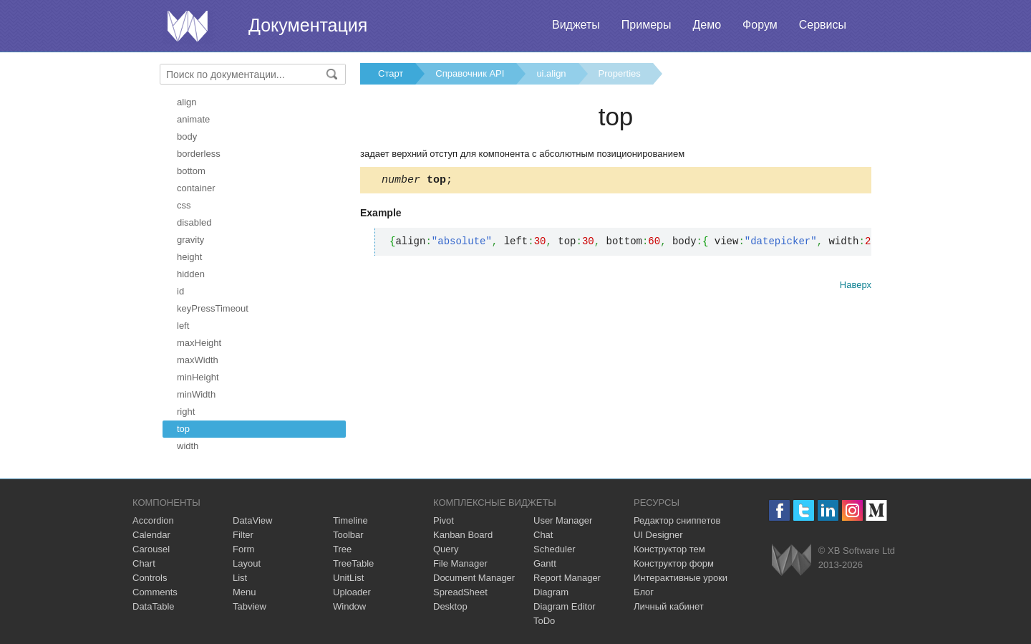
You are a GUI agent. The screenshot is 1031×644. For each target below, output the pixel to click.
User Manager (562, 520)
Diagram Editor (564, 606)
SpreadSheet (460, 592)
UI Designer (658, 534)
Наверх (855, 287)
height (189, 256)
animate (193, 119)
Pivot (443, 520)
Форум (760, 25)
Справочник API (469, 73)
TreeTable (353, 563)
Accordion (153, 520)
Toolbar (348, 534)
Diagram (550, 592)
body (187, 136)
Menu (244, 592)
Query (445, 549)
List (240, 577)
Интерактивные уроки (680, 577)
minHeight (198, 377)
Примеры (646, 25)
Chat (543, 534)
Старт (390, 73)
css (184, 205)
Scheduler (554, 549)
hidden (191, 274)
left (183, 325)
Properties (620, 73)
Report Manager (567, 577)
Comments (155, 592)
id (180, 291)
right (186, 411)
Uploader (352, 592)
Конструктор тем (669, 549)
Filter (243, 534)
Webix (791, 560)
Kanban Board (463, 534)
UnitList (348, 577)
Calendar (151, 534)
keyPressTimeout (212, 308)
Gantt (544, 563)
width (187, 446)
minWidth (196, 394)
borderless (199, 153)
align (186, 102)
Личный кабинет (669, 606)
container (196, 188)
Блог (644, 592)
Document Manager (474, 577)
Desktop (450, 606)
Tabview (249, 606)
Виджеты (576, 25)
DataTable (153, 606)
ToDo (544, 620)
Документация (307, 25)
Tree (342, 549)
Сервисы (822, 25)
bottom (191, 170)
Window (349, 606)
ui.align (551, 73)
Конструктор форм (674, 563)
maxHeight (199, 342)
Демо (706, 25)
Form (243, 549)
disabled (194, 222)
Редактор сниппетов (677, 520)
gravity (190, 239)
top (183, 428)
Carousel (151, 549)
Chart (143, 563)
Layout (247, 563)
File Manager (460, 563)
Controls (149, 577)
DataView (252, 520)
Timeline (350, 520)
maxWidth (197, 360)
